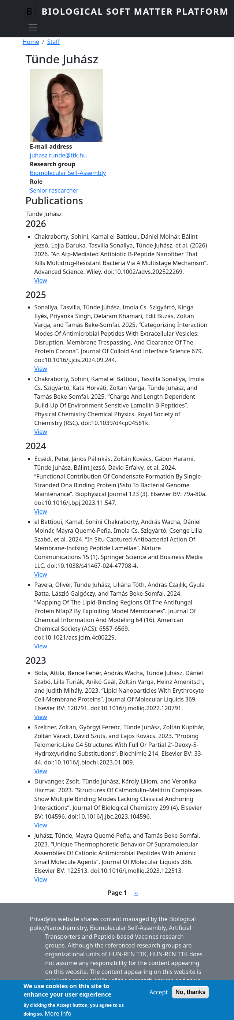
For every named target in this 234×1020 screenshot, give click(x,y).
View (40, 280)
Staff (53, 42)
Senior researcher (54, 190)
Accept (158, 995)
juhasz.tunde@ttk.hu (58, 155)
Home (31, 42)
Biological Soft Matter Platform (135, 11)
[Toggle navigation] (33, 27)
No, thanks (190, 995)
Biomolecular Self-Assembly (68, 173)
